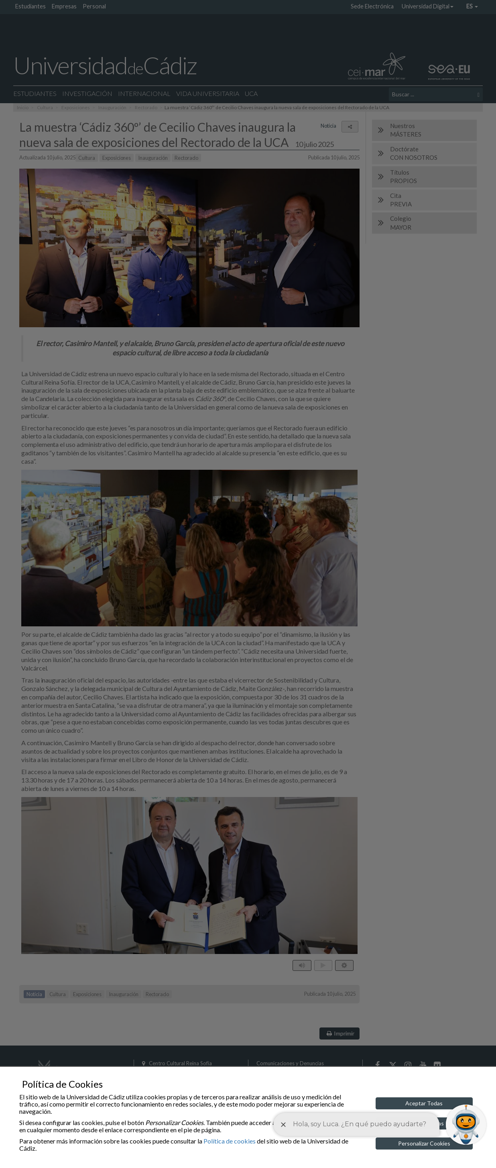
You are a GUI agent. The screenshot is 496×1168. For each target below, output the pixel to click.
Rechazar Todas (424, 1123)
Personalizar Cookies (424, 1143)
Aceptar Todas (424, 1103)
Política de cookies (229, 1141)
